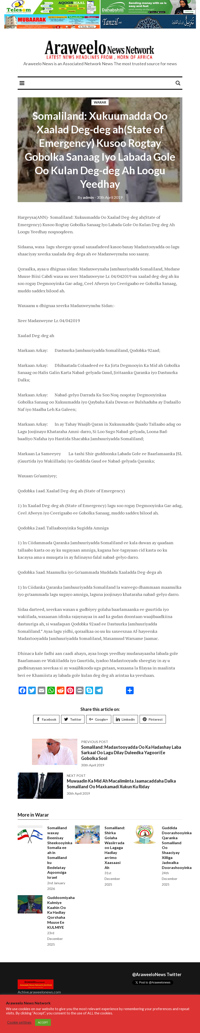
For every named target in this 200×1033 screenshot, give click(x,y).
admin (86, 197)
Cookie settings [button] (19, 1022)
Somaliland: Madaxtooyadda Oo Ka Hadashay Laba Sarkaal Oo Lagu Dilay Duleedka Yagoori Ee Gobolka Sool (131, 752)
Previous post (94, 742)
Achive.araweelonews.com (39, 992)
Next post (76, 776)
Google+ (98, 719)
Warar (100, 102)
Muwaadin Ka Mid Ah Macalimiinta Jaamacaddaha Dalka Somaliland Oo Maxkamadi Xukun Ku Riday (121, 783)
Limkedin (125, 719)
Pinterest (153, 719)
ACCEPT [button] (43, 1022)
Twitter (72, 719)
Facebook (46, 719)
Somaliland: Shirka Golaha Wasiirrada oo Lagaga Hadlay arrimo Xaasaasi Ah (115, 847)
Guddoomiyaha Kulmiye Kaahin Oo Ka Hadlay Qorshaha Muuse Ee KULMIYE (61, 912)
